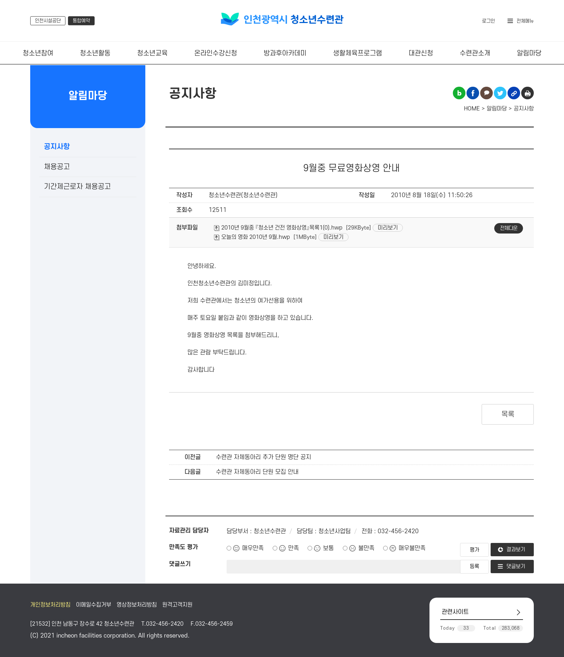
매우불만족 (412, 548)
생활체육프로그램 (357, 53)
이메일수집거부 (93, 605)
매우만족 (253, 548)
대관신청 (421, 53)
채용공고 (57, 167)
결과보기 (515, 550)
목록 (507, 414)
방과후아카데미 (285, 53)
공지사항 (57, 147)
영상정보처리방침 (137, 605)
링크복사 (514, 93)
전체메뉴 (525, 21)
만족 (293, 548)
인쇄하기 (527, 93)
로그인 (488, 21)
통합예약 (81, 20)
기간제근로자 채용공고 (77, 187)
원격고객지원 (177, 605)
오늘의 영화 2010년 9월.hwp (252, 237)
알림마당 (529, 53)
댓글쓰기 (180, 564)
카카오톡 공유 (486, 93)
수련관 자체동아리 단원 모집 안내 (257, 472)
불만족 (366, 548)
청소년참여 (38, 53)
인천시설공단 (48, 20)
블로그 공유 (459, 93)
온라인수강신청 (215, 53)
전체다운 (508, 228)
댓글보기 (515, 566)
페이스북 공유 (473, 93)
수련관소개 (475, 53)
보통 (328, 548)
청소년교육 (152, 53)
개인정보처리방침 (50, 605)
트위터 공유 (500, 93)
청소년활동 (95, 53)
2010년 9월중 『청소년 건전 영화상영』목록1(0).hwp (278, 228)
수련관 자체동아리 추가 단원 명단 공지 (263, 457)
